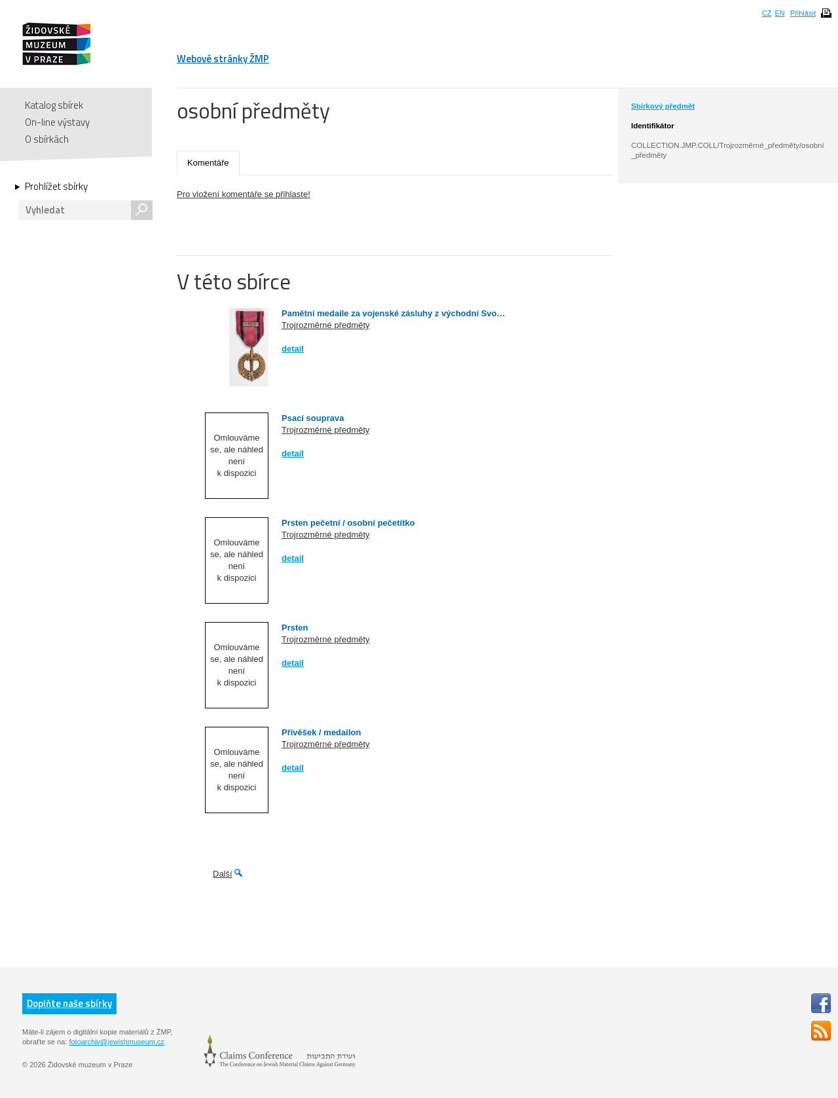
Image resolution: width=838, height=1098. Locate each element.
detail (293, 349)
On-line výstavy (57, 122)
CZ (767, 13)
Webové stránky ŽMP (223, 58)
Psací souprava (313, 418)
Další (222, 874)
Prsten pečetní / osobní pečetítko (348, 523)
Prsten (295, 627)
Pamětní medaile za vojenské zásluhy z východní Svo (389, 313)
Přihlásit (803, 13)
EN (779, 13)
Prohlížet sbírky (56, 186)
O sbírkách (47, 139)
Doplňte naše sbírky (69, 1003)
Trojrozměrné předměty (326, 325)
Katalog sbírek (54, 105)
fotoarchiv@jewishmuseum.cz (116, 1042)
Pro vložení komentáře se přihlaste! (243, 194)
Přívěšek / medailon (321, 732)
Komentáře (208, 163)
